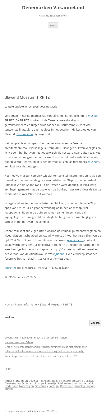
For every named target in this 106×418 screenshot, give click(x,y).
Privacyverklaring (14, 411)
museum (93, 116)
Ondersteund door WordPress (42, 411)
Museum (10, 268)
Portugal (54, 386)
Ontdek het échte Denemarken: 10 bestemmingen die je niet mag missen (46, 346)
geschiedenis (75, 240)
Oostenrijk (41, 386)
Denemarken (24, 134)
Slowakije (80, 386)
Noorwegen (26, 386)
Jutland (60, 254)
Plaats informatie (26, 304)
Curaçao (89, 380)
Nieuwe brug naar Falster (19, 342)
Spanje (90, 386)
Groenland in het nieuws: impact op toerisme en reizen (36, 337)
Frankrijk (50, 383)
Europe (39, 383)
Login (8, 369)
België (56, 380)
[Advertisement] (53, 57)
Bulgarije (77, 380)
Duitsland (28, 383)
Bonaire (66, 380)
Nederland (11, 386)
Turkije (9, 389)
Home (8, 304)
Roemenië (66, 386)
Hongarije (79, 383)
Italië (90, 383)
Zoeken (9, 317)
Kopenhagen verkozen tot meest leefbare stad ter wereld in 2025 (41, 356)
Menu (53, 25)
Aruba (47, 380)
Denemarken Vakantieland (53, 8)
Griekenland (65, 383)
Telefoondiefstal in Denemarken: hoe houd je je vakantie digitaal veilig (44, 351)
